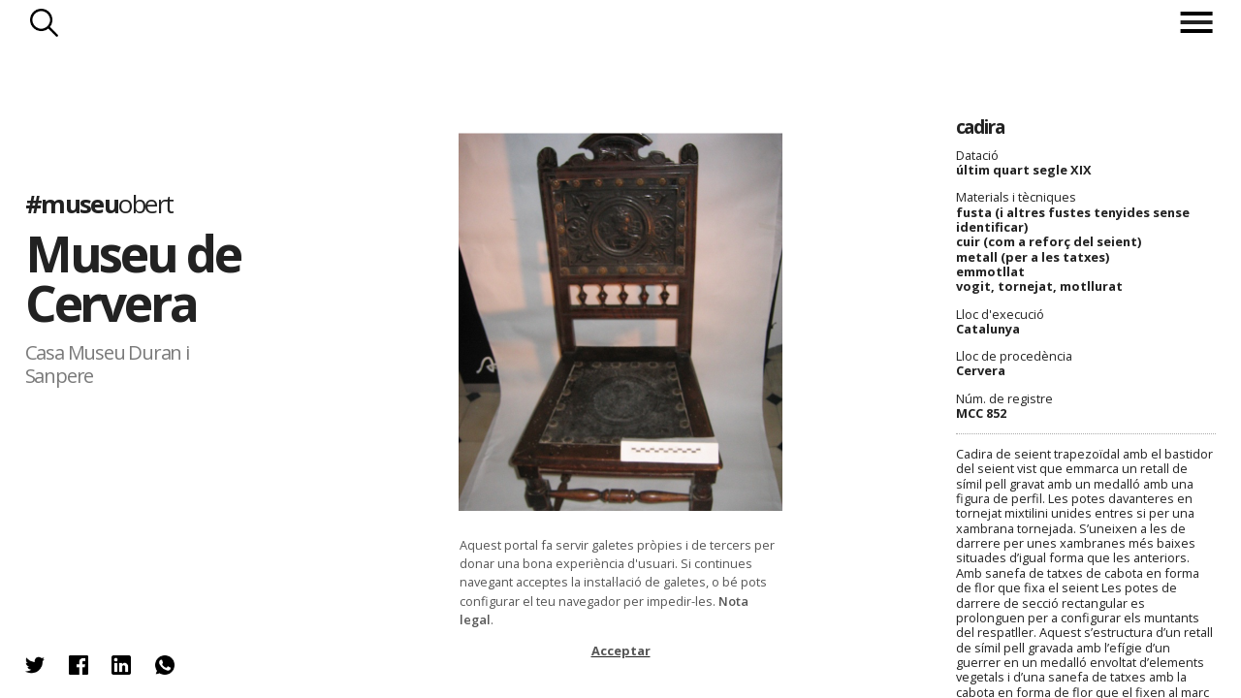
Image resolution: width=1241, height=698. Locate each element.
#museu (99, 204)
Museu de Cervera (132, 277)
